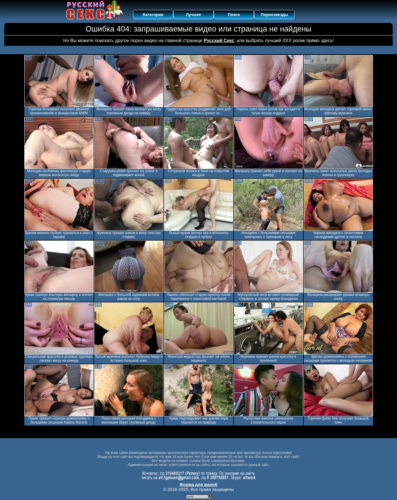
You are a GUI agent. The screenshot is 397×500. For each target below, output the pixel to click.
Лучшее (193, 14)
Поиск (234, 14)
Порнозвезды (274, 14)
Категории (153, 14)
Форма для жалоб (198, 484)
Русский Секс (219, 40)
